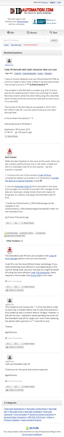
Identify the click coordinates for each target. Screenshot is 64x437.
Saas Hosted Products (31, 420)
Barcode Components (37, 408)
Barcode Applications (15, 408)
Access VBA (36, 275)
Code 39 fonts (44, 175)
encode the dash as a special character (32, 179)
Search (54, 40)
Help (59, 2)
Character (48, 73)
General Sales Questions (15, 417)
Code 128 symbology (40, 272)
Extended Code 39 (23, 186)
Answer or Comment (14, 290)
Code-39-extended (29, 73)
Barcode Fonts (16, 45)
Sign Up (45, 2)
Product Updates (11, 420)
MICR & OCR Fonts (36, 417)
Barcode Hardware (33, 411)
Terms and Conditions (32, 434)
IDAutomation (22, 21)
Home (6, 45)
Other (50, 417)
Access (40, 73)
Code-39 (18, 73)
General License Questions (42, 414)
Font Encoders (20, 414)
